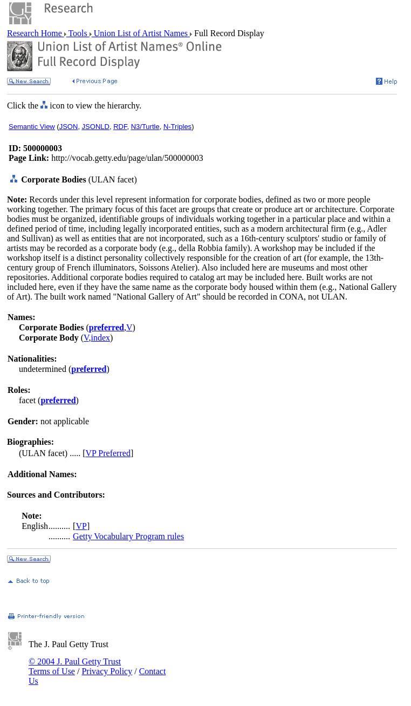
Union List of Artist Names (141, 33)
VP (81, 526)
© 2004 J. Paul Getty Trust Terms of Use (75, 666)
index (100, 337)
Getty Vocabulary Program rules (128, 536)
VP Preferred (108, 453)
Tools (78, 33)
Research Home (35, 33)
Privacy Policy (106, 671)
